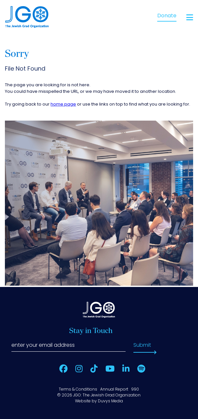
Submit (142, 345)
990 (135, 390)
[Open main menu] (189, 17)
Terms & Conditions (78, 390)
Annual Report (114, 390)
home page (63, 104)
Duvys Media (110, 401)
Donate (166, 16)
